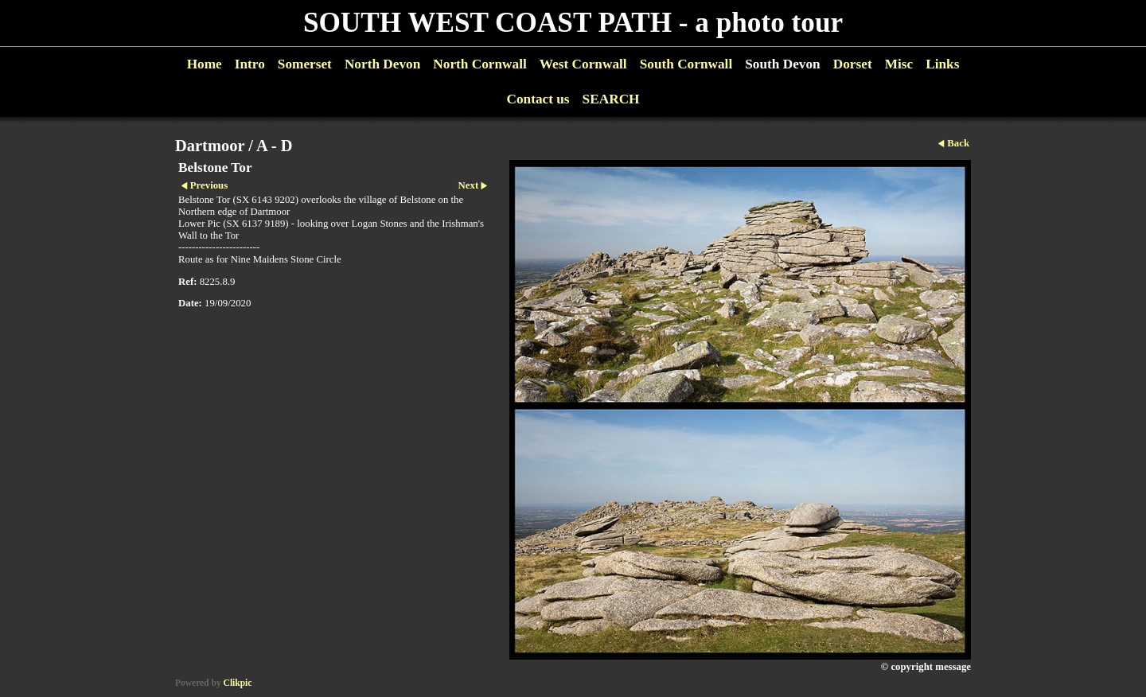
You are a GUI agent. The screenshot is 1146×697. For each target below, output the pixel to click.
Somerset (305, 64)
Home (204, 64)
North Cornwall (480, 64)
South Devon (783, 64)
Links (942, 64)
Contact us (537, 99)
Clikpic (238, 682)
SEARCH (611, 99)
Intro (250, 64)
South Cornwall (686, 64)
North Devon (382, 64)
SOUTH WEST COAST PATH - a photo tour (573, 22)
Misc (899, 64)
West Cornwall (583, 64)
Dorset (852, 64)
